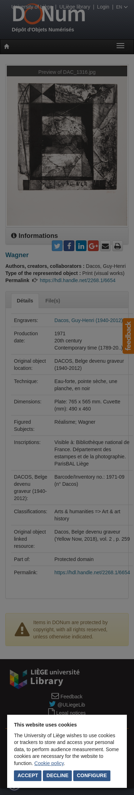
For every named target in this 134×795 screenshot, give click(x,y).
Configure (92, 775)
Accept (28, 775)
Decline (57, 775)
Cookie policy (49, 763)
